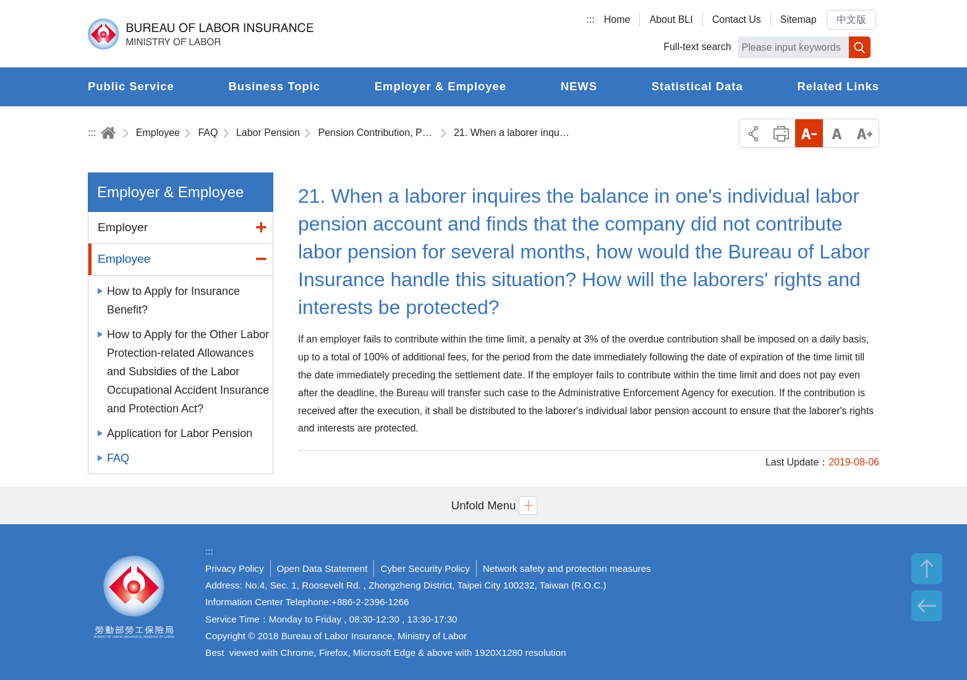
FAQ (208, 132)
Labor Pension (268, 132)
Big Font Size (865, 133)
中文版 (851, 19)
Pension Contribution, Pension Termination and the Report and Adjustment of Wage (377, 132)
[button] (483, 505)
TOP (926, 568)
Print (781, 133)
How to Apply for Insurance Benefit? (173, 300)
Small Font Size (809, 133)
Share (753, 133)
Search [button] (860, 47)
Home (617, 19)
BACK (926, 605)
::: (590, 19)
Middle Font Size (837, 133)
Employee (158, 132)
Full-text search (697, 46)
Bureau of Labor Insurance (200, 34)
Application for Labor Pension (179, 433)
